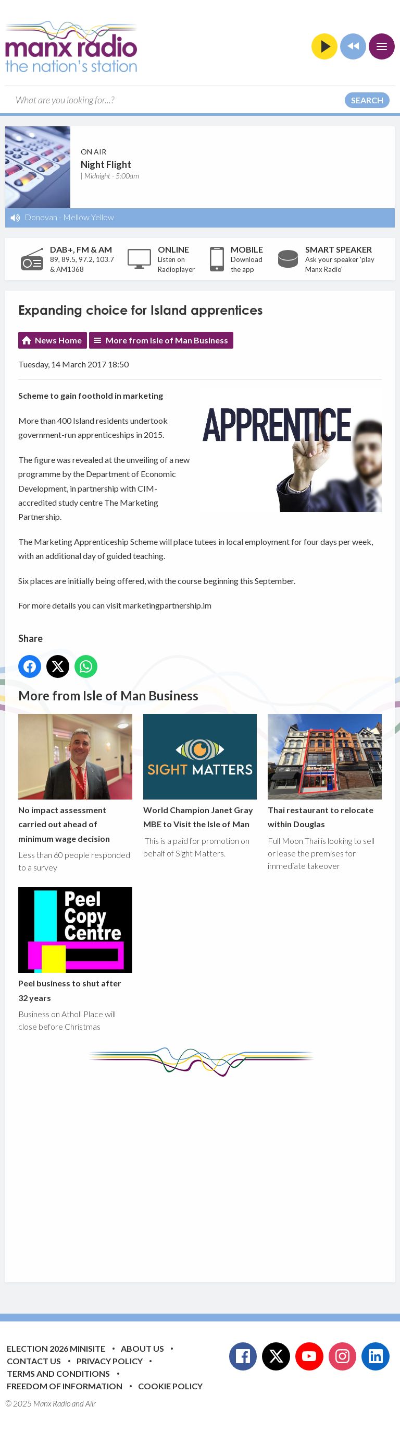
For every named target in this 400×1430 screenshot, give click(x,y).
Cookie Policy (170, 1386)
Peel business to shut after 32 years (75, 944)
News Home (58, 340)
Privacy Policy (110, 1361)
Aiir (90, 1403)
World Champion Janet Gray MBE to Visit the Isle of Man (200, 771)
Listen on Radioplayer (176, 264)
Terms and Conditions (58, 1373)
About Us (142, 1348)
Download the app (246, 264)
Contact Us (34, 1361)
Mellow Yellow (88, 217)
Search (367, 100)
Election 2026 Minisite (56, 1348)
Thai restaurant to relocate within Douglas (325, 771)
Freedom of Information (64, 1386)
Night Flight (106, 164)
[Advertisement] (209, 1172)
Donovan (40, 217)
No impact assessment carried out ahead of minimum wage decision (75, 778)
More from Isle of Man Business (167, 340)
